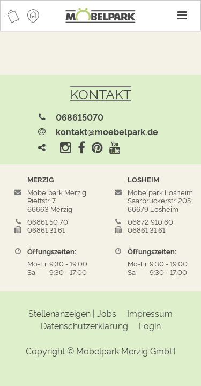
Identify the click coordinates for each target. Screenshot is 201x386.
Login (150, 325)
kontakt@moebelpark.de (107, 131)
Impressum (150, 313)
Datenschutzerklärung (84, 325)
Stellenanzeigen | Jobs (72, 313)
